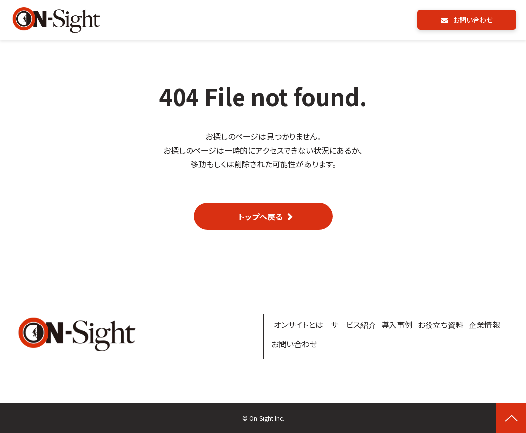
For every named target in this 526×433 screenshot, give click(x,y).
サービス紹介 (353, 324)
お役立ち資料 (441, 324)
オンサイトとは (298, 324)
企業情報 (484, 324)
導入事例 (397, 324)
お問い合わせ (473, 20)
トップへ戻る (261, 216)
